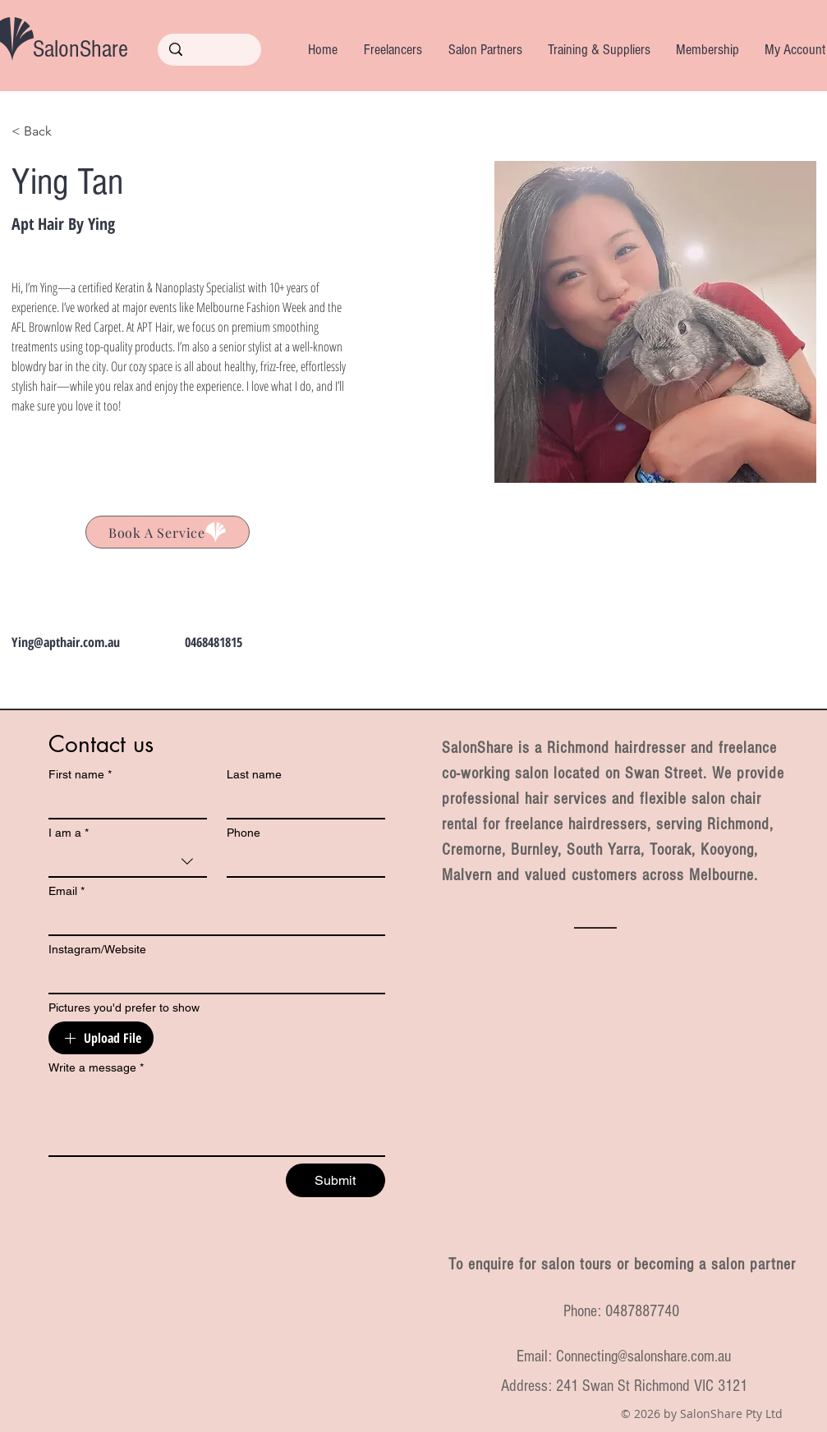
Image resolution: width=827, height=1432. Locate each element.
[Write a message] (216, 1118)
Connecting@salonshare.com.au (643, 1356)
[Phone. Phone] (301, 861)
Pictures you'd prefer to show (124, 1007)
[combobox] (127, 862)
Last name (254, 774)
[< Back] (43, 132)
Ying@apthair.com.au (65, 642)
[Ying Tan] (167, 532)
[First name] (122, 803)
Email (66, 891)
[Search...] (209, 50)
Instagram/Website (97, 949)
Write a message (96, 1068)
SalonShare (80, 49)
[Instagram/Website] (211, 978)
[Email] (211, 919)
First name (80, 775)
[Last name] (301, 803)
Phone (243, 832)
